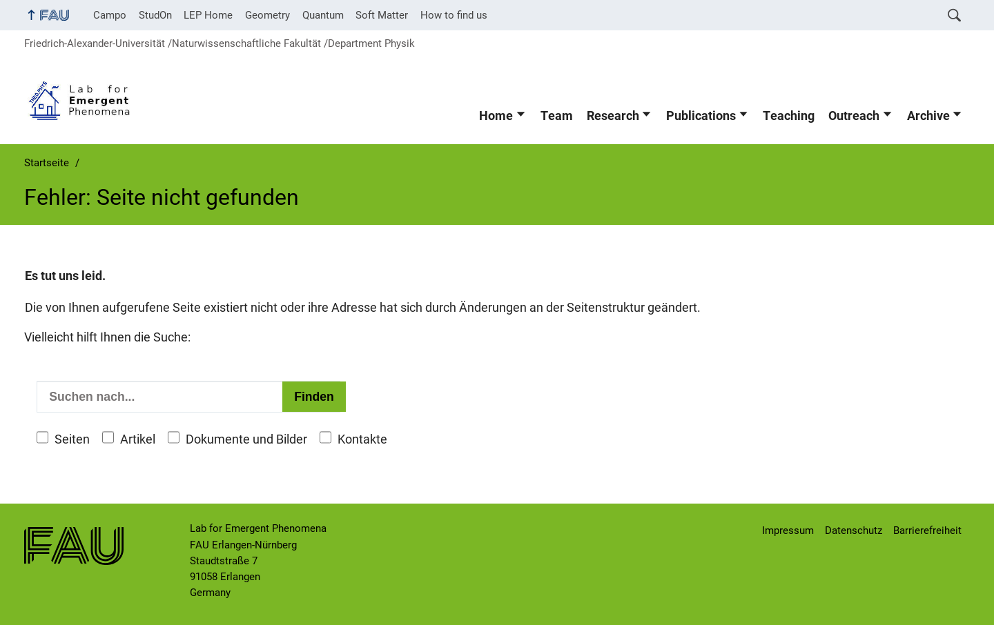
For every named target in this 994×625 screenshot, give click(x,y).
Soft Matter (381, 15)
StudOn (155, 15)
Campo (109, 15)
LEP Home (208, 15)
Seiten (72, 439)
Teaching (789, 116)
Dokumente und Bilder (246, 439)
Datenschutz (853, 530)
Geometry (267, 15)
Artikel (137, 439)
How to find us (453, 15)
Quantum (323, 15)
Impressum (788, 530)
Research (613, 116)
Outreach (853, 116)
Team (556, 116)
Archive (928, 116)
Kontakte (362, 439)
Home (496, 116)
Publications (701, 116)
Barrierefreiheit (927, 530)
